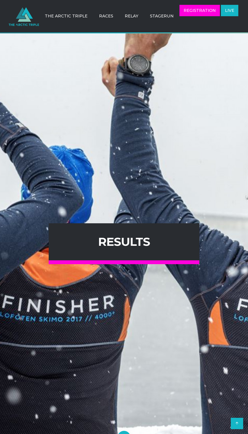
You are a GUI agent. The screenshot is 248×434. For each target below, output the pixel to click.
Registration (200, 10)
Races (106, 16)
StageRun (162, 16)
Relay (131, 16)
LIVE (229, 10)
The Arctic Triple (66, 16)
